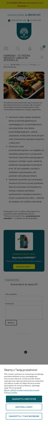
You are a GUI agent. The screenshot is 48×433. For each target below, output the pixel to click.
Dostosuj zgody (24, 407)
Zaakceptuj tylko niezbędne (24, 416)
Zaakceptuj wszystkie (24, 399)
